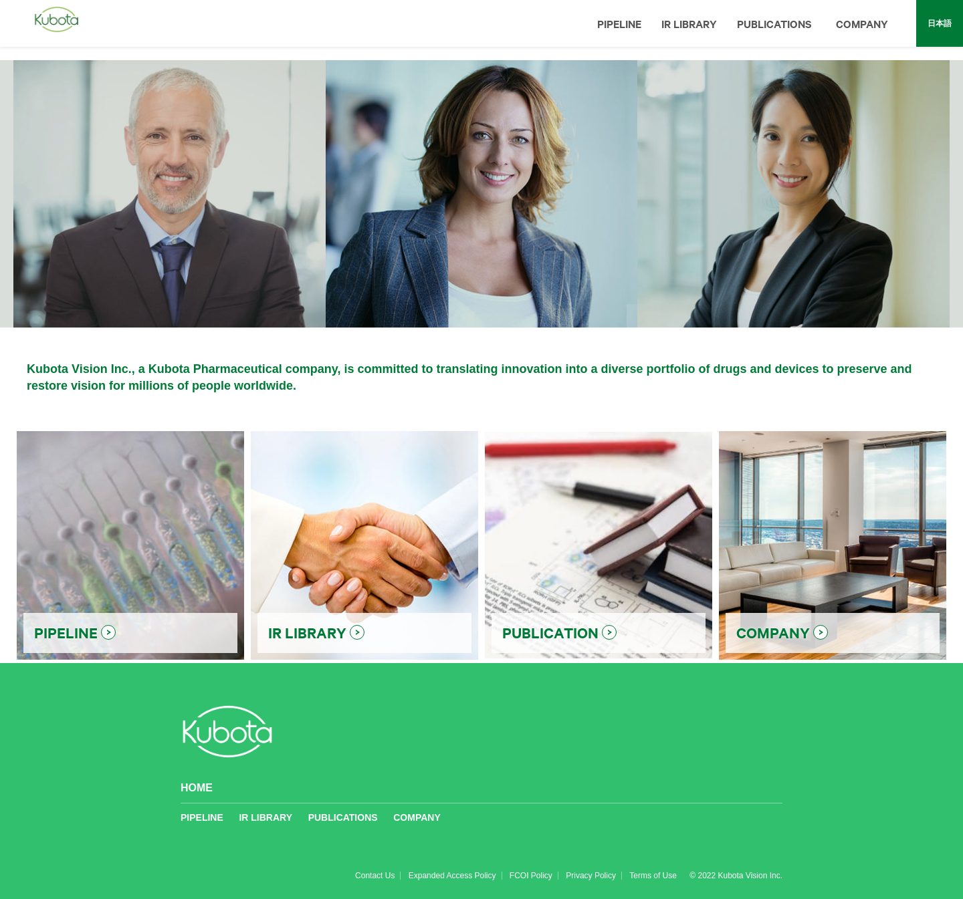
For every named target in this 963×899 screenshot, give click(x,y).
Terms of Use (653, 876)
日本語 (940, 23)
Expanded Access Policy (452, 876)
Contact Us (375, 876)
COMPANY (862, 24)
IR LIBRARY (689, 24)
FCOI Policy (531, 876)
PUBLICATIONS (774, 24)
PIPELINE (619, 24)
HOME (197, 787)
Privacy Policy (591, 876)
